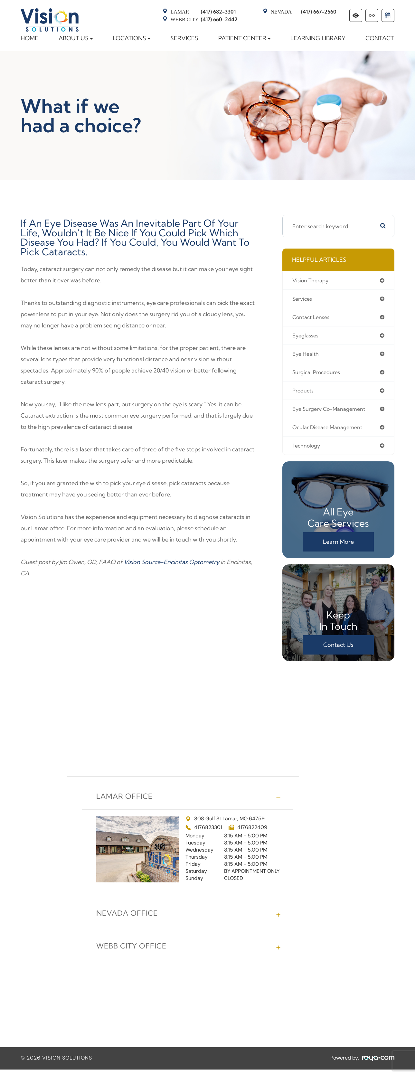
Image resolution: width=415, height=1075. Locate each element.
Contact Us (338, 650)
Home (29, 38)
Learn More (338, 547)
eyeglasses (306, 337)
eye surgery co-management (332, 413)
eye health (306, 356)
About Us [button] (76, 38)
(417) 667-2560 (303, 11)
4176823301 (208, 832)
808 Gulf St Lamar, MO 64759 (225, 824)
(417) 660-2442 (204, 19)
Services (184, 38)
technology (308, 450)
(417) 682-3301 (203, 11)
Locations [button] (131, 38)
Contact (379, 38)
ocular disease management (331, 431)
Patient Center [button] (244, 38)
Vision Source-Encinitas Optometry (171, 562)
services (303, 299)
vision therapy (312, 280)
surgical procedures (319, 375)
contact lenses (313, 318)
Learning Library (317, 38)
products (304, 394)
